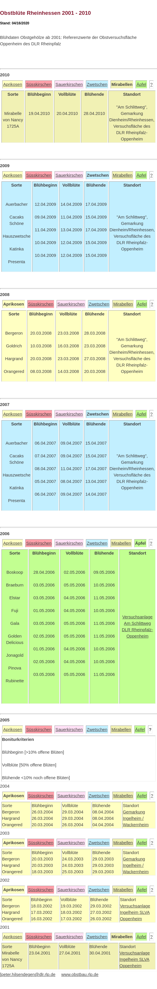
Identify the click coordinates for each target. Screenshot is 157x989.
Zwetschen (97, 84)
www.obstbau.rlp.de (79, 974)
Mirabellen (123, 175)
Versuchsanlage (135, 906)
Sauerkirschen (69, 84)
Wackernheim (136, 824)
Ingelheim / (133, 818)
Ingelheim (130, 912)
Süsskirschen (38, 84)
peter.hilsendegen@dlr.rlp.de (28, 974)
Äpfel (141, 84)
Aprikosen (12, 84)
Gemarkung (134, 812)
